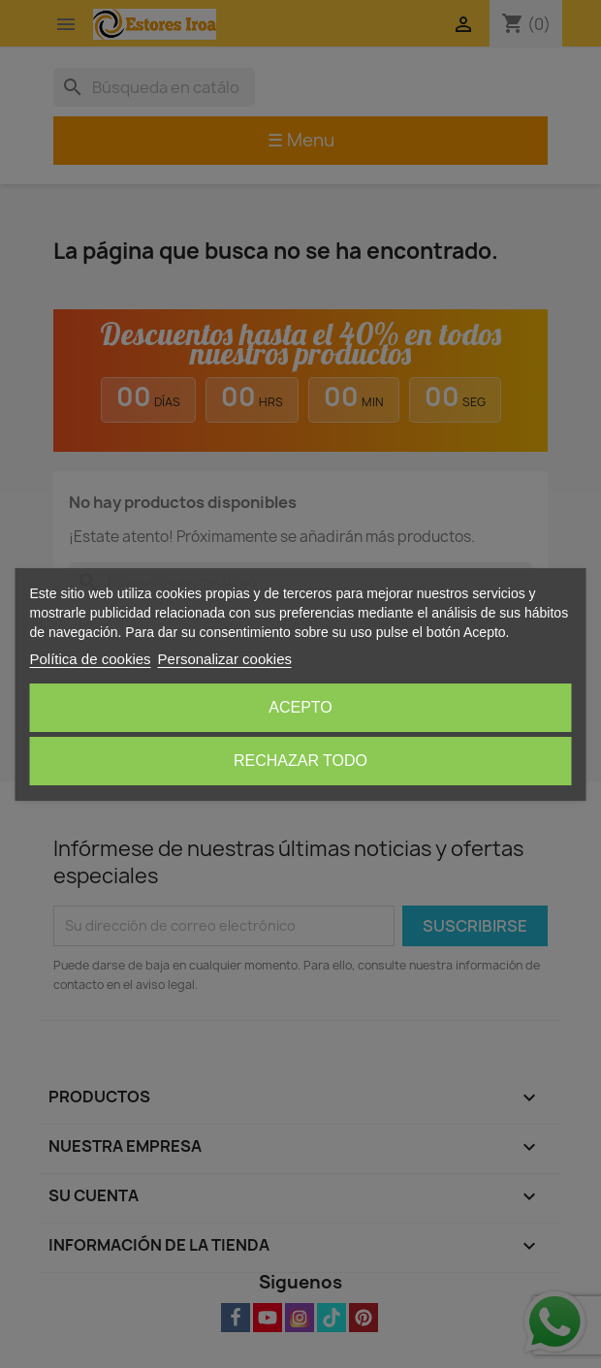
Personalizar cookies (225, 659)
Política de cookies (90, 659)
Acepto (300, 707)
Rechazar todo (300, 760)
